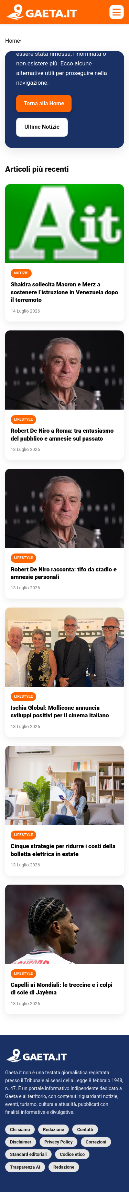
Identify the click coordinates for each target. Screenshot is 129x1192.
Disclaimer (20, 1141)
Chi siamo (20, 1129)
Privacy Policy (58, 1141)
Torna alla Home (44, 103)
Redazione (53, 1129)
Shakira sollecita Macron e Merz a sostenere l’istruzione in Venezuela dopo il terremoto (64, 292)
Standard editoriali (28, 1154)
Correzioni (96, 1141)
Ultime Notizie (42, 127)
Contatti (85, 1129)
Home (12, 41)
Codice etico (72, 1154)
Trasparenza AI (25, 1167)
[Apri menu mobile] (116, 12)
